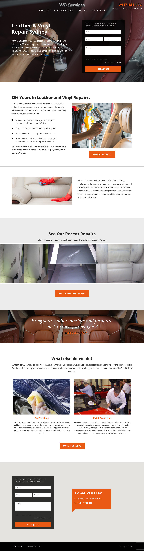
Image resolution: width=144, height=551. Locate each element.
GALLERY (82, 10)
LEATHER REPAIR (63, 10)
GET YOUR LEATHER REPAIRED (72, 293)
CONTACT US (97, 10)
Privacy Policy (32, 546)
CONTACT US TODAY (72, 446)
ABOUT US (45, 10)
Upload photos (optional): (103, 60)
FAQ (40, 546)
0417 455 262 (130, 4)
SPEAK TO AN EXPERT (102, 154)
